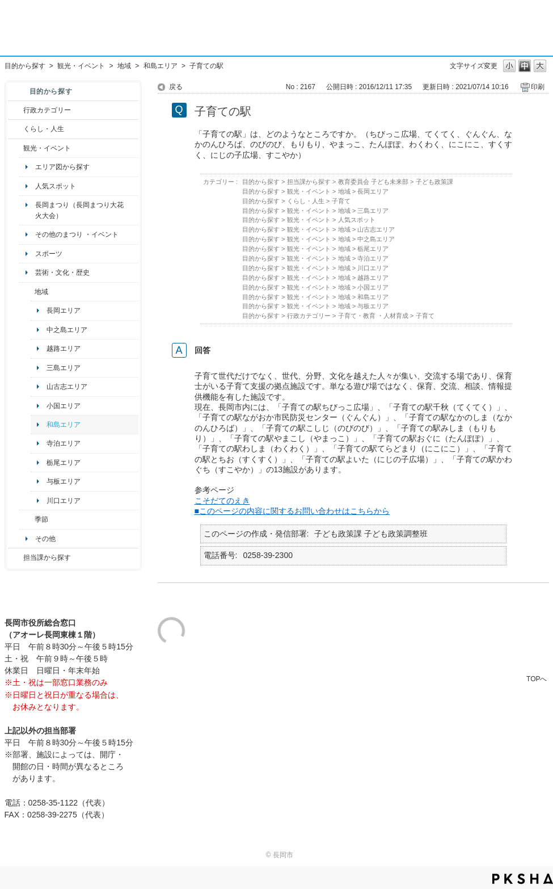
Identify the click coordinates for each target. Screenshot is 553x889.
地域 (124, 66)
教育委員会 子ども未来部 (373, 181)
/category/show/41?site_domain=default (27, 292)
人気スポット (55, 186)
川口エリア (64, 501)
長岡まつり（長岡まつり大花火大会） (79, 210)
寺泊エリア (64, 443)
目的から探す (25, 66)
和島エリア (160, 66)
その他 (45, 539)
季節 (41, 519)
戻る (176, 87)
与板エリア (64, 481)
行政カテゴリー (47, 110)
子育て (341, 201)
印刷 (537, 87)
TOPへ (536, 678)
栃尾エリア (64, 463)
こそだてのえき (222, 500)
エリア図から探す (62, 167)
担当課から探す (47, 557)
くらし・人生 (43, 129)
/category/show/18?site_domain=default (15, 148)
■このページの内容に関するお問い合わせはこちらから (292, 510)
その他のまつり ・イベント (77, 234)
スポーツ (48, 254)
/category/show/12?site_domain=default (15, 129)
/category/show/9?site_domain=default (15, 557)
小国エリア (64, 406)
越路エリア (64, 349)
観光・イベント (81, 66)
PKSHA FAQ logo (522, 878)
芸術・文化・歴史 (62, 272)
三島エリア (64, 368)
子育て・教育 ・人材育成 (373, 315)
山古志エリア (67, 387)
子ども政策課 (434, 181)
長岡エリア (64, 310)
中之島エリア (67, 330)
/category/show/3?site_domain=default (15, 110)
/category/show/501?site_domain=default (27, 519)
